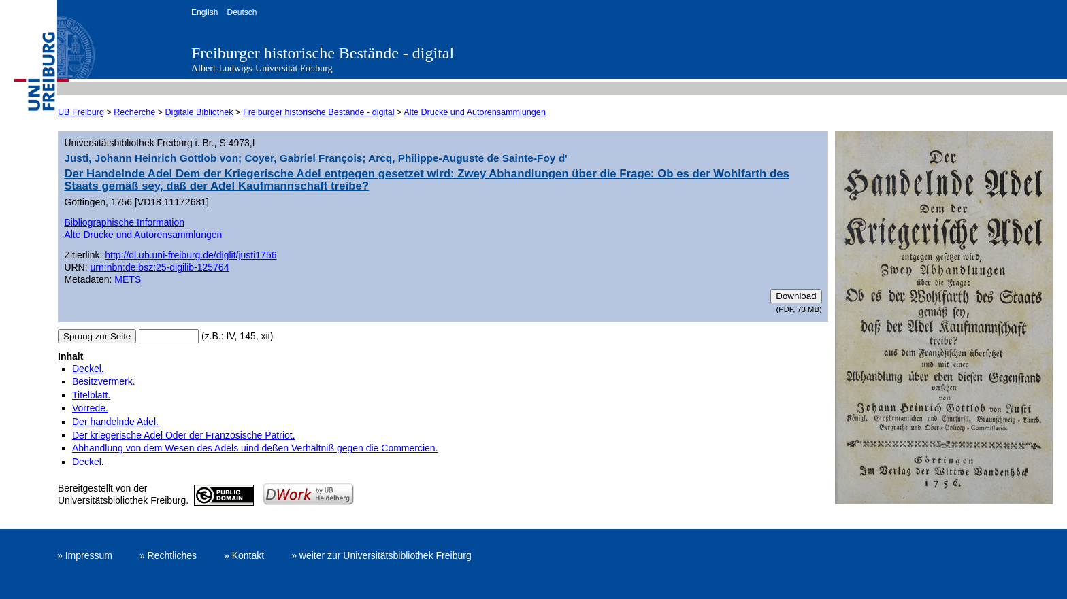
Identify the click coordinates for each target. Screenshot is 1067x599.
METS (127, 279)
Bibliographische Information (124, 222)
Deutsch (242, 12)
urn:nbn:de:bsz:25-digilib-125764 (160, 267)
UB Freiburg (81, 112)
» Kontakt (244, 555)
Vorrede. (90, 408)
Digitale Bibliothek (199, 112)
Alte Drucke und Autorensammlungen (475, 112)
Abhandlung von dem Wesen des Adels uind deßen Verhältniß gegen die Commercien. (255, 448)
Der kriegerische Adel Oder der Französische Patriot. (183, 435)
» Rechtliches (168, 555)
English (204, 12)
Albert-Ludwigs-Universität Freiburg (262, 68)
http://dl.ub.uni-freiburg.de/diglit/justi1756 (190, 255)
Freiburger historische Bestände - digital (322, 53)
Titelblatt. (91, 395)
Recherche (134, 112)
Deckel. (88, 368)
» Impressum (84, 555)
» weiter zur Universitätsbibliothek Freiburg (381, 555)
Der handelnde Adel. (115, 421)
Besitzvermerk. (103, 381)
